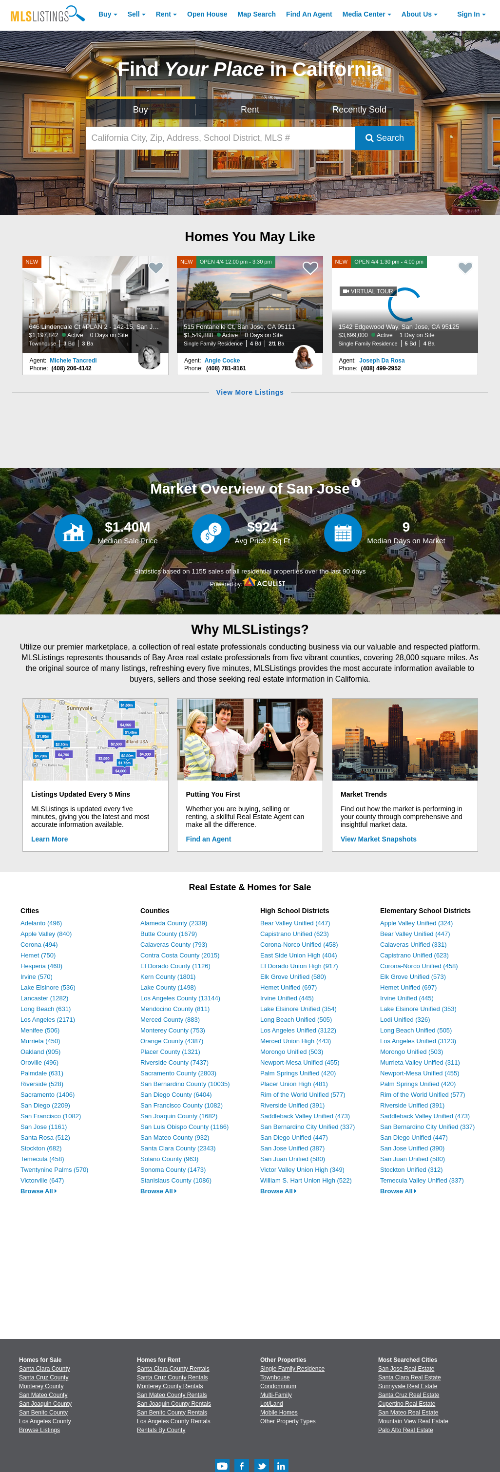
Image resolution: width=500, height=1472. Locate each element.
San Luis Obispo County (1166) (184, 1126)
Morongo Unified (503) (291, 1051)
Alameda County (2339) (173, 923)
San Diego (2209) (45, 1105)
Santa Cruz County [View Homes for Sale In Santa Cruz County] (43, 1377)
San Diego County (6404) (176, 1094)
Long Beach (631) (45, 1009)
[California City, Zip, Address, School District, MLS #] (220, 138)
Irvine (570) (36, 976)
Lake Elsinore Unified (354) (298, 1009)
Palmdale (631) (41, 1073)
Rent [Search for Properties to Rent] (250, 110)
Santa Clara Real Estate (409, 1377)
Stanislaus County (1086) (176, 1180)
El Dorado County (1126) (175, 966)
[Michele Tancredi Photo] (149, 353)
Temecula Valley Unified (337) (422, 1180)
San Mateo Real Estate (408, 1412)
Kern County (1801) (167, 976)
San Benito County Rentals (172, 1412)
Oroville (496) (39, 1062)
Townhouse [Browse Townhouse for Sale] (275, 1377)
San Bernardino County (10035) (185, 1084)
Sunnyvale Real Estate (407, 1386)
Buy (104, 14)
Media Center (364, 14)
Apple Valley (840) (46, 933)
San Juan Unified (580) (292, 1159)
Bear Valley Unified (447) (295, 923)
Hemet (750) (38, 955)
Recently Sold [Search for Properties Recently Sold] (359, 110)
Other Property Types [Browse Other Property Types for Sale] (288, 1421)
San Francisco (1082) (50, 1116)
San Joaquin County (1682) (178, 1116)
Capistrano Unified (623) (294, 933)
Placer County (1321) (170, 1051)
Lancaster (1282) (44, 998)
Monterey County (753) (172, 1030)
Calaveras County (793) (173, 944)
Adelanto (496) (41, 923)
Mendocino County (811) (175, 1009)
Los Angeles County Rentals (174, 1421)
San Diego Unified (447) (294, 1137)
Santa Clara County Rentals (173, 1368)
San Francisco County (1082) (181, 1105)
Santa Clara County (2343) (178, 1148)
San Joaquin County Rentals (174, 1403)
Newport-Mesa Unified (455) (300, 1062)
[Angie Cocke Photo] (304, 353)
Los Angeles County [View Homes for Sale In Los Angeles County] (45, 1421)
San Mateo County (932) (175, 1137)
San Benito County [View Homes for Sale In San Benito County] (43, 1412)
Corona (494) (39, 944)
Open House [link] (207, 14)
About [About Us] (417, 14)
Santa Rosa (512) (45, 1137)
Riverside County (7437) (174, 1062)
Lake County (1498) (168, 987)
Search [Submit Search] (384, 138)
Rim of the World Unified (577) (303, 1094)
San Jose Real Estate (406, 1368)
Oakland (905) (40, 1051)
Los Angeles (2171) (47, 1019)
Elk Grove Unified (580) (293, 976)
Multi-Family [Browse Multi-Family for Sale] (276, 1395)
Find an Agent (208, 839)
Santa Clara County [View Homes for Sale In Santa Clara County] (44, 1368)
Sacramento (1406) (47, 1094)
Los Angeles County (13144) (180, 998)
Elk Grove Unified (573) (413, 976)
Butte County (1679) (168, 933)
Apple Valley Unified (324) (416, 923)
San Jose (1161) (43, 1126)
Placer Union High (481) (294, 1084)
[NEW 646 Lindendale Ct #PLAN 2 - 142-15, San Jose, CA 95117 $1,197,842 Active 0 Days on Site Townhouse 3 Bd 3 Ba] (95, 304)
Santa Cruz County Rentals (172, 1377)
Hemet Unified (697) (288, 987)
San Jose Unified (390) (412, 1148)
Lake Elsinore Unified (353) (418, 1009)
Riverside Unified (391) (292, 1105)
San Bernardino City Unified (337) (307, 1126)
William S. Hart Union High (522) (306, 1180)
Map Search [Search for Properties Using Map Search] (257, 14)
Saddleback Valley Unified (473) (305, 1116)
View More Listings (250, 392)
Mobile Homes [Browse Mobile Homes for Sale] (279, 1412)
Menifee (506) (39, 1030)
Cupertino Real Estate (406, 1403)
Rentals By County (161, 1430)
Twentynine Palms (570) (54, 1169)
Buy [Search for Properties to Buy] (140, 110)
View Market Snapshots (379, 839)
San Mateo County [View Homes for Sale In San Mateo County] (43, 1395)
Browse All (38, 1191)
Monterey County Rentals (170, 1386)
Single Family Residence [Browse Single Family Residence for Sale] (292, 1368)
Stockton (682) (41, 1148)
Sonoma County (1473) (173, 1169)
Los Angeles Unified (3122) (298, 1030)
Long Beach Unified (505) (296, 1019)
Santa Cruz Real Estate (408, 1395)
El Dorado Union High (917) (299, 966)
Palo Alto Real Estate (405, 1430)
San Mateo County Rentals (172, 1395)
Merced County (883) (170, 1019)
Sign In (468, 14)
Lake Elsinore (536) (48, 987)
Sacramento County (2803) (178, 1073)
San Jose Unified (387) (292, 1148)
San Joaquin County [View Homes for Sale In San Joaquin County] (45, 1403)
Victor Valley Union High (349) (302, 1169)
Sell (134, 14)
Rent (163, 14)
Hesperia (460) (41, 966)
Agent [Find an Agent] (309, 14)
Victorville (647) (42, 1180)
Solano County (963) (169, 1159)
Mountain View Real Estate (413, 1421)
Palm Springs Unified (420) (298, 1073)
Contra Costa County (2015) (180, 955)
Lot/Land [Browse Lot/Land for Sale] (271, 1403)
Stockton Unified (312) (411, 1169)
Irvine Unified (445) (287, 998)
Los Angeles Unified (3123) (418, 1041)
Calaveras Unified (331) (413, 944)
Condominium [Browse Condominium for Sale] (278, 1386)
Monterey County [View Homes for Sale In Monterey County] (41, 1386)
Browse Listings (39, 1430)
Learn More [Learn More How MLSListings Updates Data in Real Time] (49, 839)
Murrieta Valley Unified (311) (420, 1062)
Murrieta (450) (40, 1041)
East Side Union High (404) (298, 955)
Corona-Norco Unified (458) (299, 944)
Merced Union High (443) (295, 1041)
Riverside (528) (41, 1084)
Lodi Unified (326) (405, 1019)
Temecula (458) (42, 1159)
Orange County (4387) (171, 1041)
